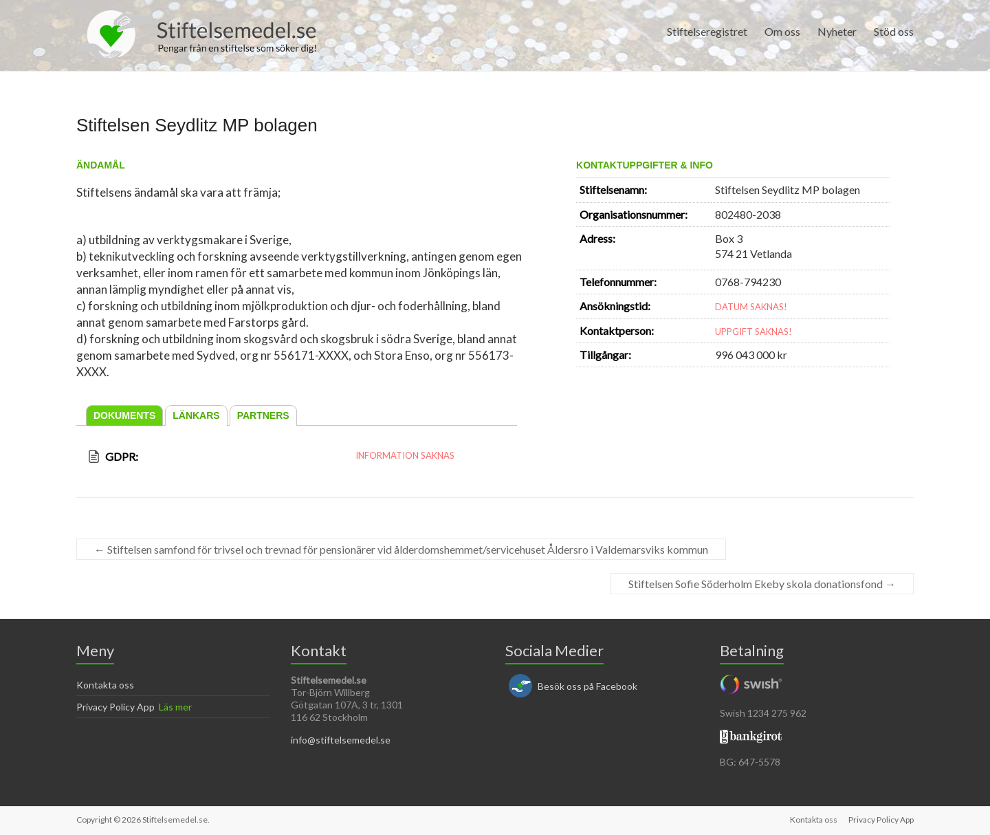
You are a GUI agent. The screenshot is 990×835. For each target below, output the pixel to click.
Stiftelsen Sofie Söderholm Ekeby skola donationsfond (762, 583)
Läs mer (175, 707)
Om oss (782, 31)
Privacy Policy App (115, 707)
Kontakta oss (105, 685)
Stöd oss (894, 31)
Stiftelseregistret (707, 31)
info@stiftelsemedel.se (340, 740)
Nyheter (837, 31)
